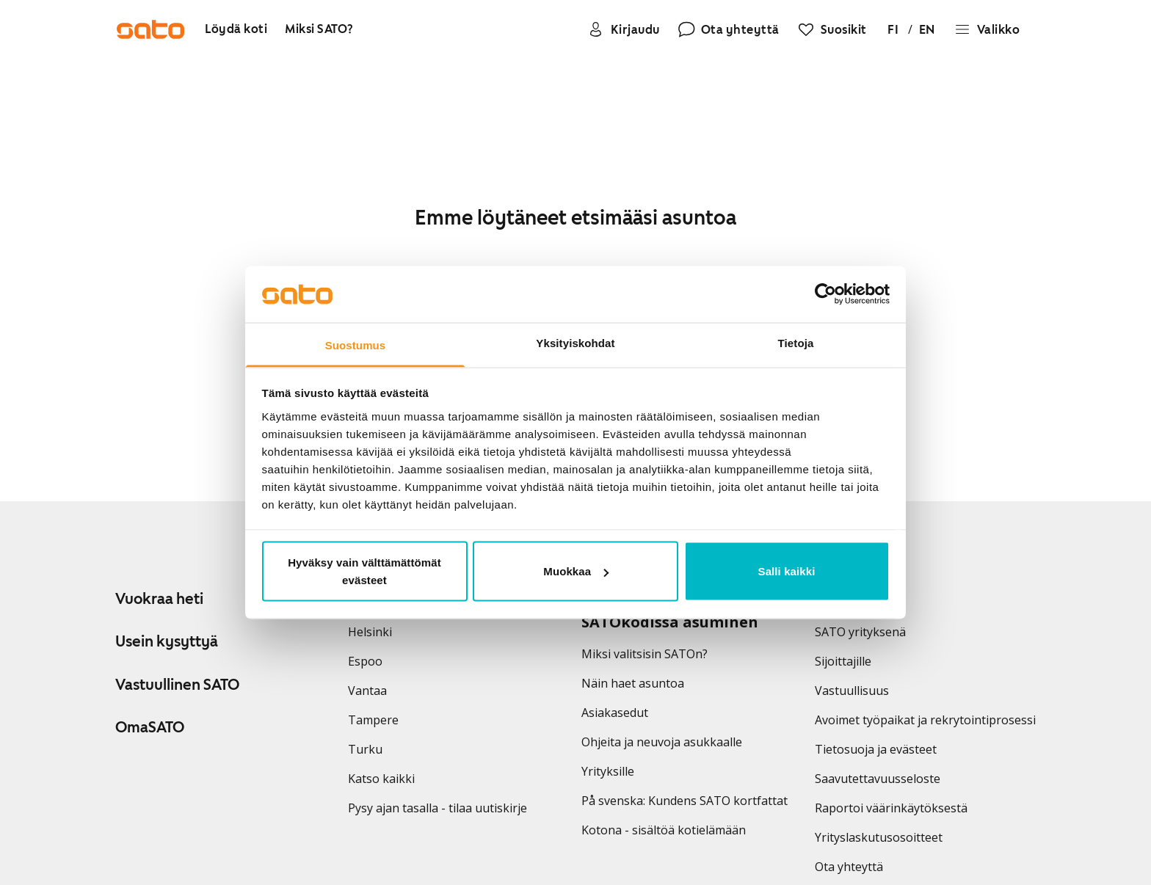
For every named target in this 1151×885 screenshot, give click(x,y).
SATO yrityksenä (860, 632)
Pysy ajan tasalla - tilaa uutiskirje (437, 808)
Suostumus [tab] (355, 344)
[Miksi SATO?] (319, 29)
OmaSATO (149, 727)
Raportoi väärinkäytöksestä (891, 808)
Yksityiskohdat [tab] (575, 342)
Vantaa (367, 690)
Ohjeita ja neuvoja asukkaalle (661, 742)
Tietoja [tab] (796, 342)
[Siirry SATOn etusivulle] (150, 29)
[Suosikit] (832, 29)
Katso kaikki (381, 779)
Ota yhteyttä (849, 867)
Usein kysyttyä (166, 641)
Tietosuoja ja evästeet (876, 749)
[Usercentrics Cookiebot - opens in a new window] (825, 294)
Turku (365, 749)
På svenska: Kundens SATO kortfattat (684, 801)
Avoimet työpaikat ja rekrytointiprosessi (925, 720)
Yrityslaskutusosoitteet (879, 837)
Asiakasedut (614, 712)
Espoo (365, 661)
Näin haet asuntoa (632, 683)
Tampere (373, 720)
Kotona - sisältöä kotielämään (663, 830)
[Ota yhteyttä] (728, 29)
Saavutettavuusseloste (877, 779)
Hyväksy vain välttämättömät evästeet (364, 571)
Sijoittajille (843, 661)
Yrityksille (607, 771)
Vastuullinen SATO (177, 684)
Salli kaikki (787, 571)
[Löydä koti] (236, 29)
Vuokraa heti (159, 599)
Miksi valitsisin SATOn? (644, 654)
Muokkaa (576, 571)
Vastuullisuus (852, 690)
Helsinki (370, 632)
